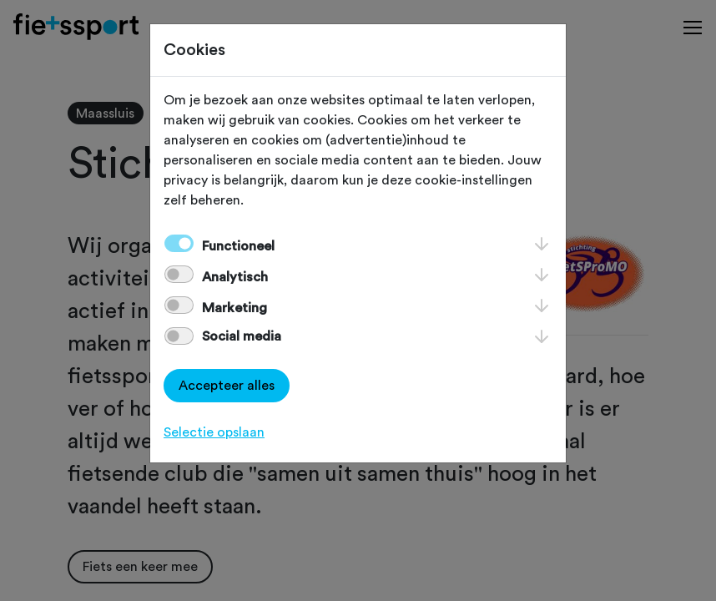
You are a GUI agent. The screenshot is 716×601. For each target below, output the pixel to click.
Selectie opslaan (214, 432)
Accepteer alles (227, 385)
